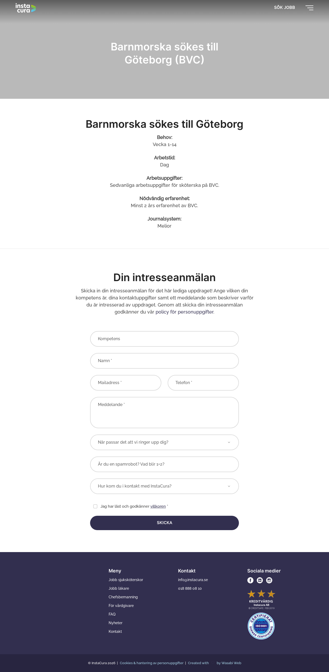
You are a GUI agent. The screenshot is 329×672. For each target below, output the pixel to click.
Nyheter (115, 623)
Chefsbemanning (123, 597)
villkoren (158, 506)
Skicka (164, 522)
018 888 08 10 (190, 588)
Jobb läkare (119, 588)
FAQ (112, 614)
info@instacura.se (193, 580)
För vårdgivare (121, 606)
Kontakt (115, 631)
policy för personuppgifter (184, 312)
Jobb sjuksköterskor (126, 580)
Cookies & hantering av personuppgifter (152, 663)
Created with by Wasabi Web (214, 663)
